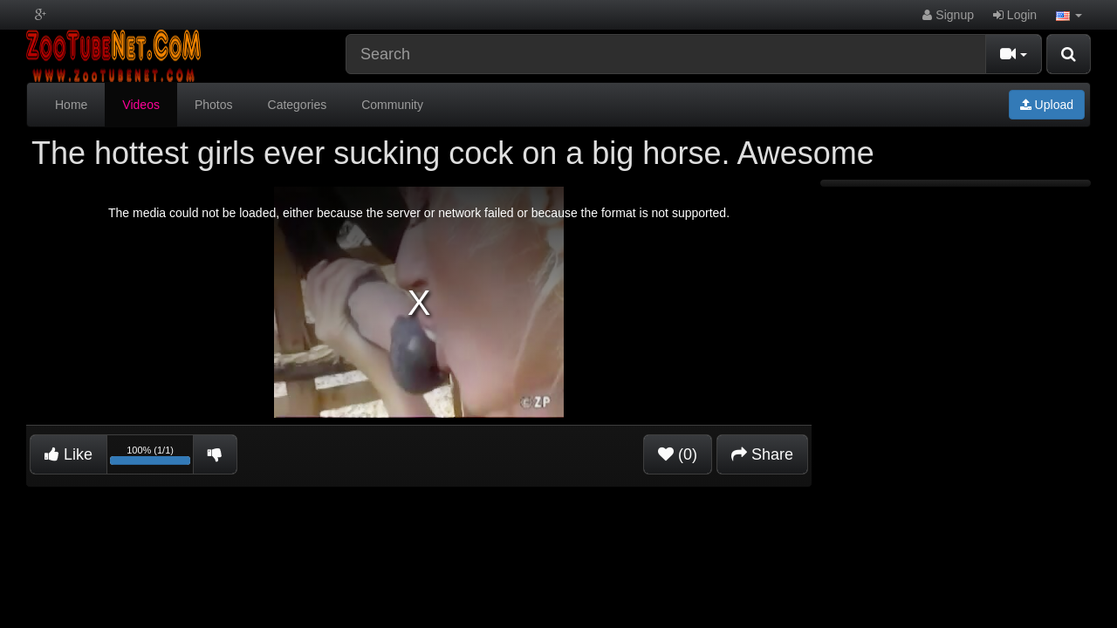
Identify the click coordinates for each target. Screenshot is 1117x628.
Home (71, 105)
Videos (141, 105)
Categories (297, 105)
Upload (1046, 105)
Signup (947, 15)
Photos (214, 105)
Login (1015, 15)
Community (392, 105)
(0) (677, 454)
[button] (1069, 14)
